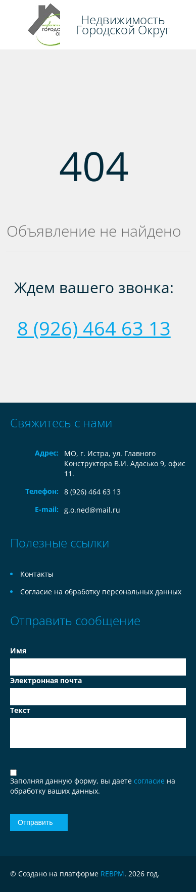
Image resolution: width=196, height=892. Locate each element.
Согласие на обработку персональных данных (100, 591)
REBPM (112, 873)
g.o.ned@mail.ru (92, 510)
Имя (18, 650)
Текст (20, 710)
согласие (150, 781)
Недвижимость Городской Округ (123, 25)
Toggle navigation (16, 25)
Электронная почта (46, 680)
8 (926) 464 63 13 (94, 328)
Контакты (37, 574)
